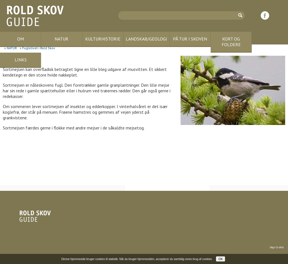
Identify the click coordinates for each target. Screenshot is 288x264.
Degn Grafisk (277, 247)
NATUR (61, 39)
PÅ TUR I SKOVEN (190, 39)
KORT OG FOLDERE (231, 41)
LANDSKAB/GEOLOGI (146, 39)
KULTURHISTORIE (102, 39)
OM (20, 39)
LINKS (21, 59)
